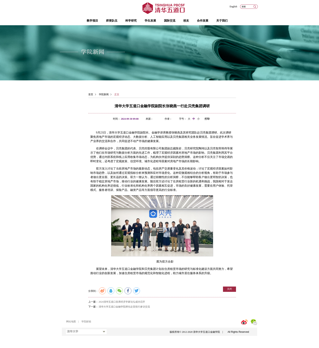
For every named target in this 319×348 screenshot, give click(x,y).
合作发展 (202, 20)
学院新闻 (104, 94)
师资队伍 (111, 20)
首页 (90, 94)
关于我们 (222, 20)
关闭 (229, 289)
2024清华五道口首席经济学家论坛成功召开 (122, 301)
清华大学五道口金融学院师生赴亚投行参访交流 (124, 306)
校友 (186, 20)
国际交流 (169, 20)
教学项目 (92, 20)
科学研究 (131, 20)
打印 (207, 118)
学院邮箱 (86, 321)
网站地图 (71, 321)
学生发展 (150, 20)
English (233, 6)
